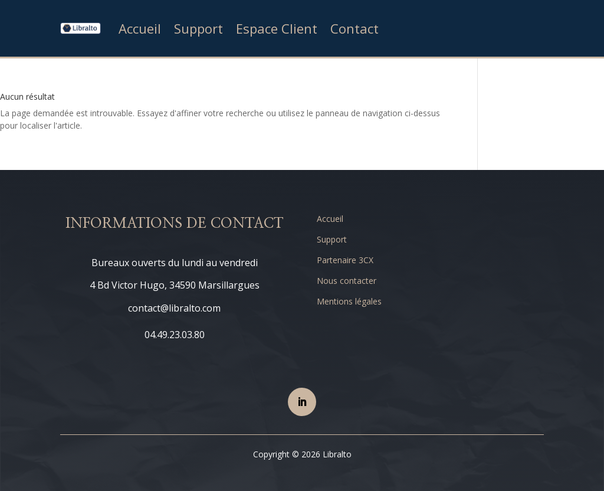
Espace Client (276, 28)
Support (198, 28)
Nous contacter (346, 280)
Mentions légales (349, 301)
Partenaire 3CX (345, 260)
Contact (354, 28)
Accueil (140, 28)
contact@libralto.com (174, 308)
